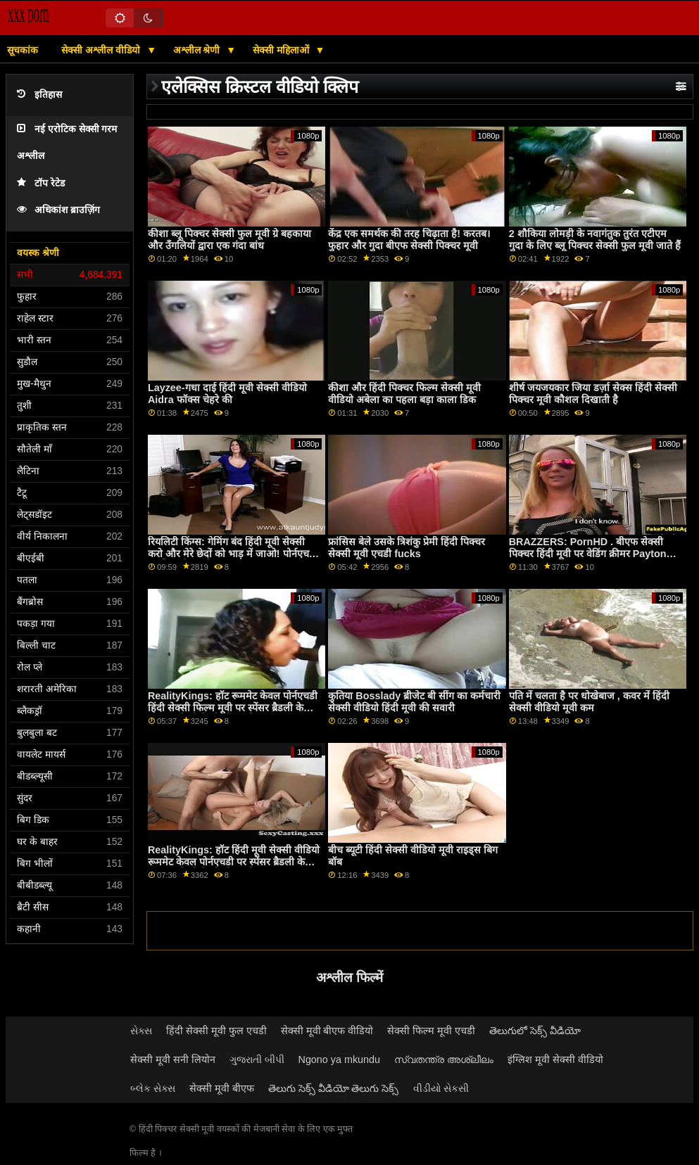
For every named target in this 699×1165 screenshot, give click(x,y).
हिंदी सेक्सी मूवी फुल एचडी (216, 1030)
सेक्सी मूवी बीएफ (221, 1088)
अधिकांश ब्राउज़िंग (58, 210)
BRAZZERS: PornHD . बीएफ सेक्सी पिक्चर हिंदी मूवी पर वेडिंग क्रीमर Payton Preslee (588, 553)
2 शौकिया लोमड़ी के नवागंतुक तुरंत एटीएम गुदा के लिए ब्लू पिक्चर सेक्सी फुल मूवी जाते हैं (595, 239)
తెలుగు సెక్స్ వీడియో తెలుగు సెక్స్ (333, 1088)
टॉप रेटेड (41, 183)
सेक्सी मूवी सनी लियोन (172, 1059)
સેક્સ (141, 1030)
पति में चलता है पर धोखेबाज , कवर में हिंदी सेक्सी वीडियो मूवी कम (589, 701)
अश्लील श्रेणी (198, 50)
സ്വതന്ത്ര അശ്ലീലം (443, 1059)
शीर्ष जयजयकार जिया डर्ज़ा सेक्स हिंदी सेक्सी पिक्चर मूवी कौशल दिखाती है (593, 393)
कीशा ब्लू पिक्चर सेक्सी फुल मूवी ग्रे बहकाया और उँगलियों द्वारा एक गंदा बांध (229, 239)
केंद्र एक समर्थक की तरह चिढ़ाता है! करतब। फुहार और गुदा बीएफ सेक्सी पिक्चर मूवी (409, 239)
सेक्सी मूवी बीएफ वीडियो (327, 1030)
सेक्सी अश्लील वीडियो (102, 50)
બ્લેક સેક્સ (152, 1088)
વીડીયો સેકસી (441, 1088)
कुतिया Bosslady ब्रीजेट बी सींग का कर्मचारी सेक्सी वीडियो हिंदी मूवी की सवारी (414, 701)
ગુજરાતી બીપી (256, 1059)
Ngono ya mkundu (339, 1059)
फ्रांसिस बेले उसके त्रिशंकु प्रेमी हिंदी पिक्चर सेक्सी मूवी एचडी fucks (406, 547)
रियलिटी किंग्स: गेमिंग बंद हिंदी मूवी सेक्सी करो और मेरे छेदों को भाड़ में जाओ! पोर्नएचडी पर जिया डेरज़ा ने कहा (232, 553)
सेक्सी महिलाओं (282, 50)
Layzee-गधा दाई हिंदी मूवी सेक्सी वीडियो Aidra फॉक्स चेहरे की (227, 393)
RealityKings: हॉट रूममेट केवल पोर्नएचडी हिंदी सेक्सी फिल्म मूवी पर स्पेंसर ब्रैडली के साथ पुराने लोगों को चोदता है (232, 707)
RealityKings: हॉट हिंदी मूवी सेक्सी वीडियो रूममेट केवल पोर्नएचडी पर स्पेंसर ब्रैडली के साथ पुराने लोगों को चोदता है (234, 861)
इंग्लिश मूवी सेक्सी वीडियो (555, 1059)
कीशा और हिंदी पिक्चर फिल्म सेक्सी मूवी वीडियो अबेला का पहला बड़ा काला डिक (404, 393)
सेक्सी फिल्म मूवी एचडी (431, 1030)
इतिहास (39, 94)
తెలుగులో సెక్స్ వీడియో (535, 1030)
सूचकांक (22, 50)
